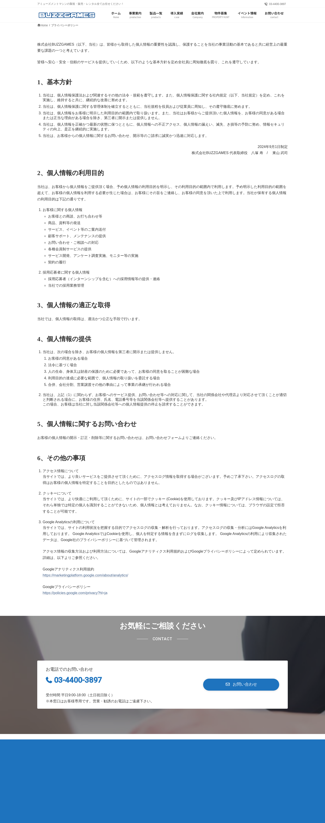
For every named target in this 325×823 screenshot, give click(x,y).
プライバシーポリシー (58, 744)
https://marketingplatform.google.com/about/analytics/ (85, 575)
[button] (241, 685)
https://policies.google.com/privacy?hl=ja (75, 593)
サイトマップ (94, 744)
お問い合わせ (124, 744)
